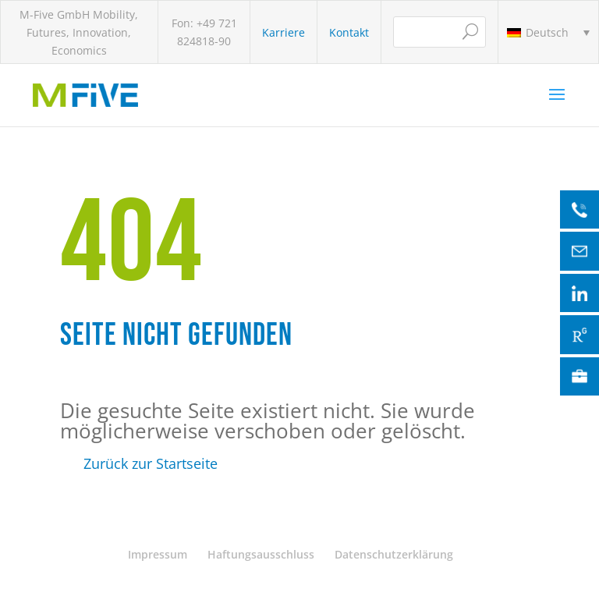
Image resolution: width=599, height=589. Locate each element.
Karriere (283, 32)
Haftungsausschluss (260, 554)
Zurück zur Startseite (150, 463)
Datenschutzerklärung (394, 554)
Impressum (157, 554)
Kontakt (349, 32)
